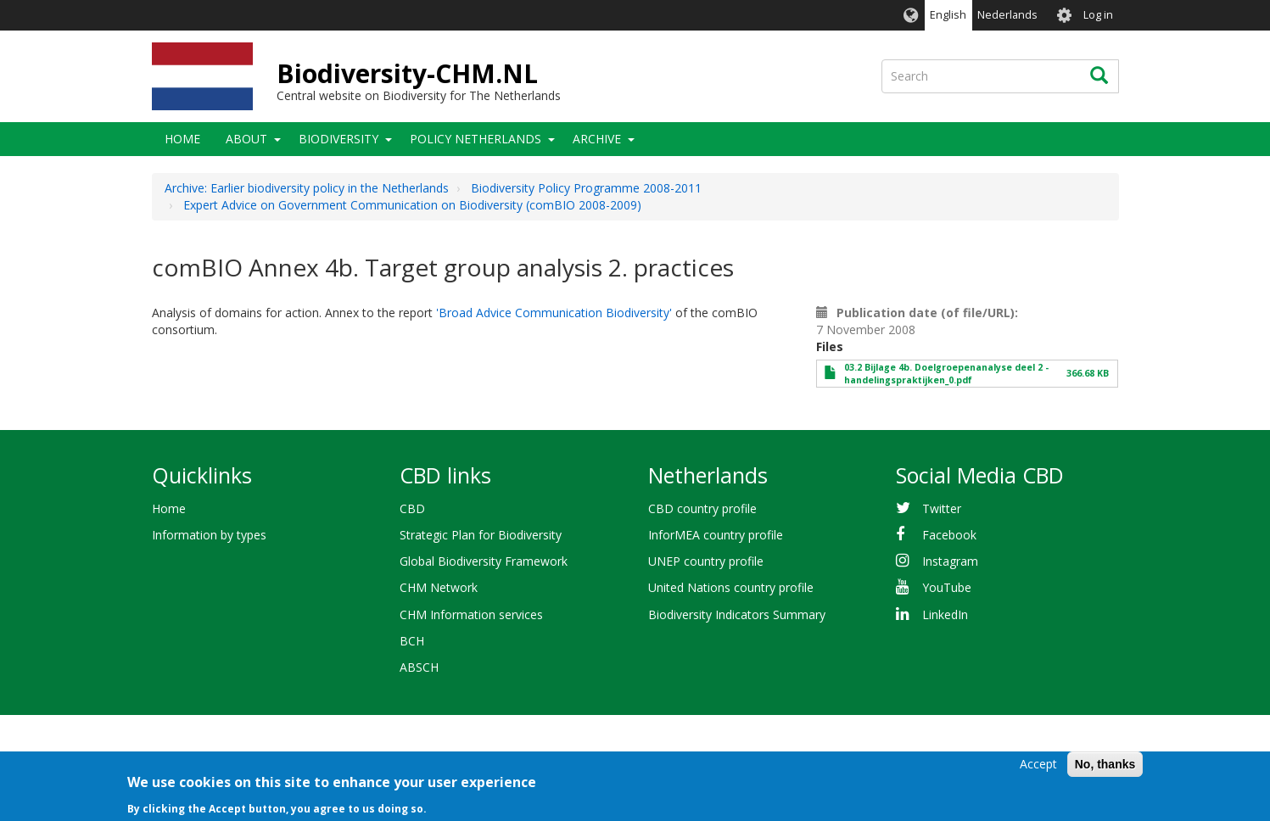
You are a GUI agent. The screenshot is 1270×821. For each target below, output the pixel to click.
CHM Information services (471, 614)
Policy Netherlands (475, 139)
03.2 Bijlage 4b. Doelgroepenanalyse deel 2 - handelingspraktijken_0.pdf (946, 373)
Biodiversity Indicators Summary (736, 614)
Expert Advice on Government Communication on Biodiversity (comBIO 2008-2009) (412, 205)
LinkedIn (945, 614)
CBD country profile (702, 508)
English (948, 15)
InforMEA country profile (715, 535)
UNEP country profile (706, 561)
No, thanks (1105, 767)
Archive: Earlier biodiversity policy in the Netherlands (307, 188)
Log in (1098, 15)
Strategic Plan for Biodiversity (481, 535)
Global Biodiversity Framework (484, 561)
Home (182, 139)
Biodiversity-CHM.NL (407, 73)
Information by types (209, 535)
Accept (1038, 766)
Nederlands (1007, 15)
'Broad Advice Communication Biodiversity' (554, 312)
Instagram (950, 561)
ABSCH (419, 667)
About (246, 139)
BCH (412, 641)
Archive (597, 139)
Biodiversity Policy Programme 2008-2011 (586, 188)
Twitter (941, 508)
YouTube (946, 587)
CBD (412, 508)
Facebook (949, 535)
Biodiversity (338, 139)
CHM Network (439, 587)
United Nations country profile (731, 587)
